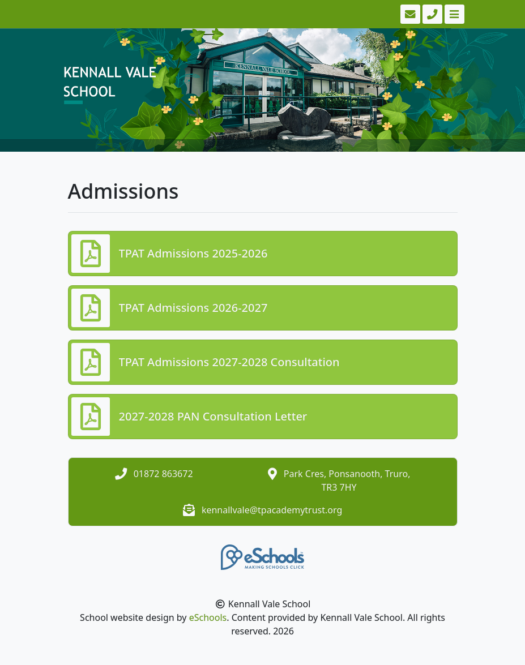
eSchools (208, 617)
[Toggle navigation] (453, 14)
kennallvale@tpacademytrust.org (272, 510)
